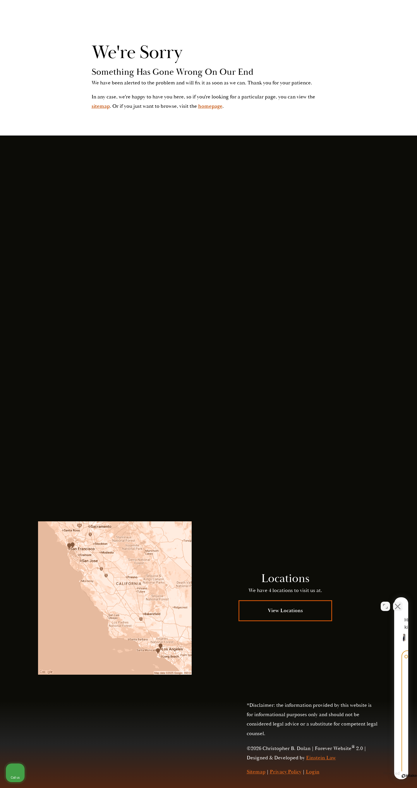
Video (223, 21)
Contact (290, 21)
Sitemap (256, 771)
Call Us (331, 21)
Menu (365, 22)
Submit (303, 416)
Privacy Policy (295, 462)
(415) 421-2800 (324, 450)
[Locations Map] (115, 598)
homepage (210, 106)
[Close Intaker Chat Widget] (397, 601)
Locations (255, 21)
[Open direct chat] (385, 601)
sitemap (101, 106)
